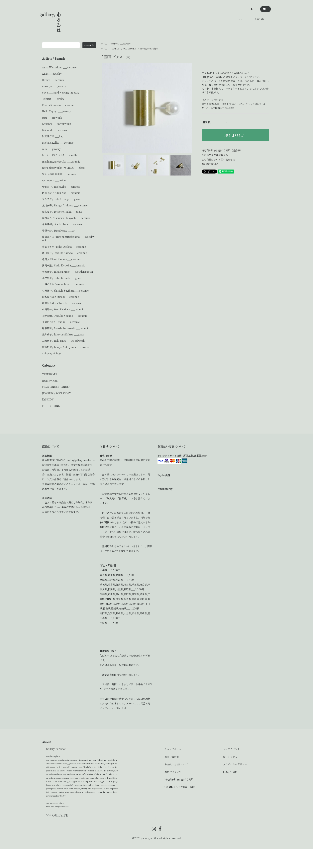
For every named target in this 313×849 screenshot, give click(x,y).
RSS (225, 771)
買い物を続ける (210, 164)
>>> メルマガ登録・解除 (179, 787)
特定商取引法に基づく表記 (178, 779)
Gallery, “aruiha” (56, 748)
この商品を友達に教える (215, 155)
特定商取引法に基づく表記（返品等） (222, 150)
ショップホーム (172, 749)
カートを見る (230, 756)
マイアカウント (231, 749)
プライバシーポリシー (235, 764)
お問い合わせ (171, 756)
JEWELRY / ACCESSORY (123, 48)
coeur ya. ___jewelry (121, 43)
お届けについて (172, 771)
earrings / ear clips (148, 48)
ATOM (233, 771)
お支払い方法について (176, 764)
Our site (259, 19)
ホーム (104, 43)
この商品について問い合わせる (218, 159)
